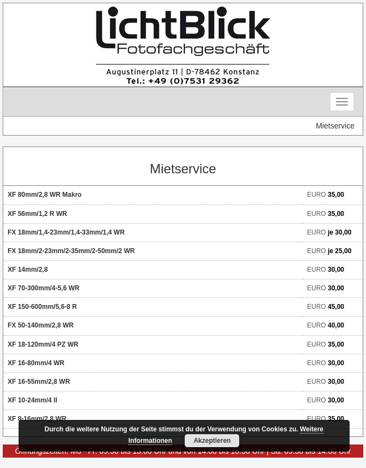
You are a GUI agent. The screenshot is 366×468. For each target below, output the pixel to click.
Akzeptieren (212, 440)
